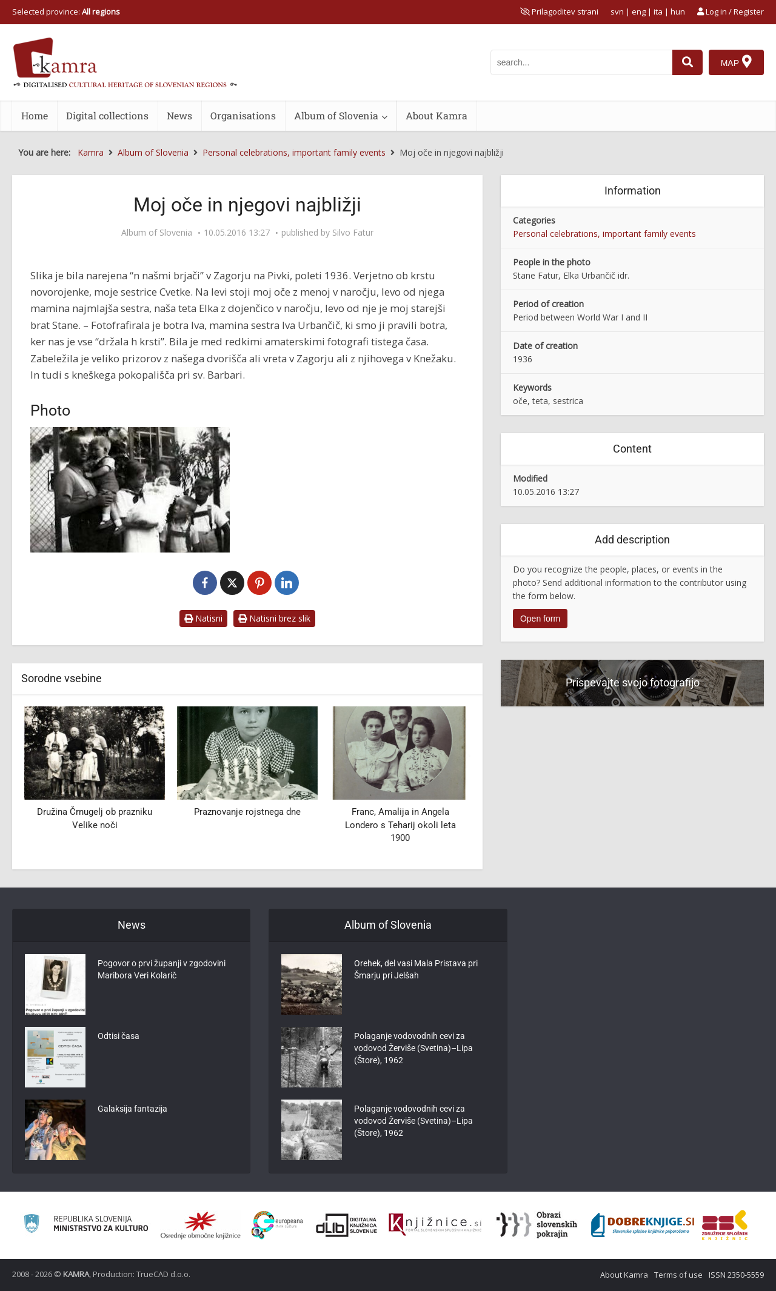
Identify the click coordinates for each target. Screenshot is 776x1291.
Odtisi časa (118, 1036)
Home (34, 115)
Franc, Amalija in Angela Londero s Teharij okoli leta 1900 (400, 824)
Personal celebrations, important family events (604, 233)
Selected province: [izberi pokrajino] (66, 11)
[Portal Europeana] (277, 1225)
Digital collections (107, 115)
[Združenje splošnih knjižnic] (725, 1225)
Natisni (203, 618)
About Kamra (436, 115)
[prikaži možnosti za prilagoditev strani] (559, 11)
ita (658, 11)
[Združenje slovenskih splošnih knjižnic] (435, 1225)
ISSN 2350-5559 (736, 1274)
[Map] (736, 62)
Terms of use (678, 1274)
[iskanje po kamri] (581, 62)
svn (617, 11)
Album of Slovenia (336, 115)
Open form (540, 618)
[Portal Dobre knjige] (642, 1225)
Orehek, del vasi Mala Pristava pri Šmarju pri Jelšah (416, 969)
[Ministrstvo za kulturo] (86, 1225)
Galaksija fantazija (132, 1108)
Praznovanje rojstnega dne (247, 811)
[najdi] (687, 62)
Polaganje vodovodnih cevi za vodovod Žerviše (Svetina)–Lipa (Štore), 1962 (413, 1048)
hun (678, 11)
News (179, 115)
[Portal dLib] (346, 1225)
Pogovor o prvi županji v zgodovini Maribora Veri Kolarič (162, 969)
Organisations (243, 115)
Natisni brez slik (274, 618)
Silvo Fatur (352, 232)
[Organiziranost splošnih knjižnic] (200, 1225)
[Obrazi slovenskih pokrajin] (536, 1225)
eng (639, 11)
